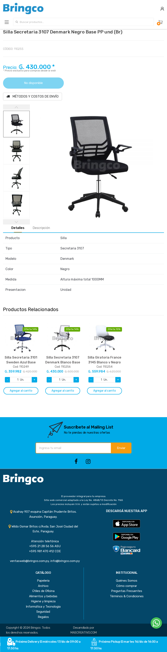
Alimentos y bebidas (43, 596)
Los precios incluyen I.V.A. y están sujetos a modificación (84, 504)
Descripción (41, 228)
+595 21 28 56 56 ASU (43, 546)
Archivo (43, 586)
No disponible (33, 83)
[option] (97, 165)
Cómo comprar (126, 586)
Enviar (121, 448)
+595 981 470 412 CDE (43, 551)
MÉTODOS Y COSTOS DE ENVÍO (32, 96)
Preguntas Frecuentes (126, 591)
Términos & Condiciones (127, 596)
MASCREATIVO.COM (83, 632)
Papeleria (43, 580)
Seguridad (43, 611)
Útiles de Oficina (43, 591)
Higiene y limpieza (43, 601)
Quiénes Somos (126, 580)
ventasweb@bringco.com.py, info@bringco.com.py (43, 561)
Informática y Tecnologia (43, 606)
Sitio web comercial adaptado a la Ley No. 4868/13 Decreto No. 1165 (83, 500)
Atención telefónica (43, 541)
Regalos (43, 617)
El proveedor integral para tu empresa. (83, 496)
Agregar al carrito (21, 390)
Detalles (17, 228)
